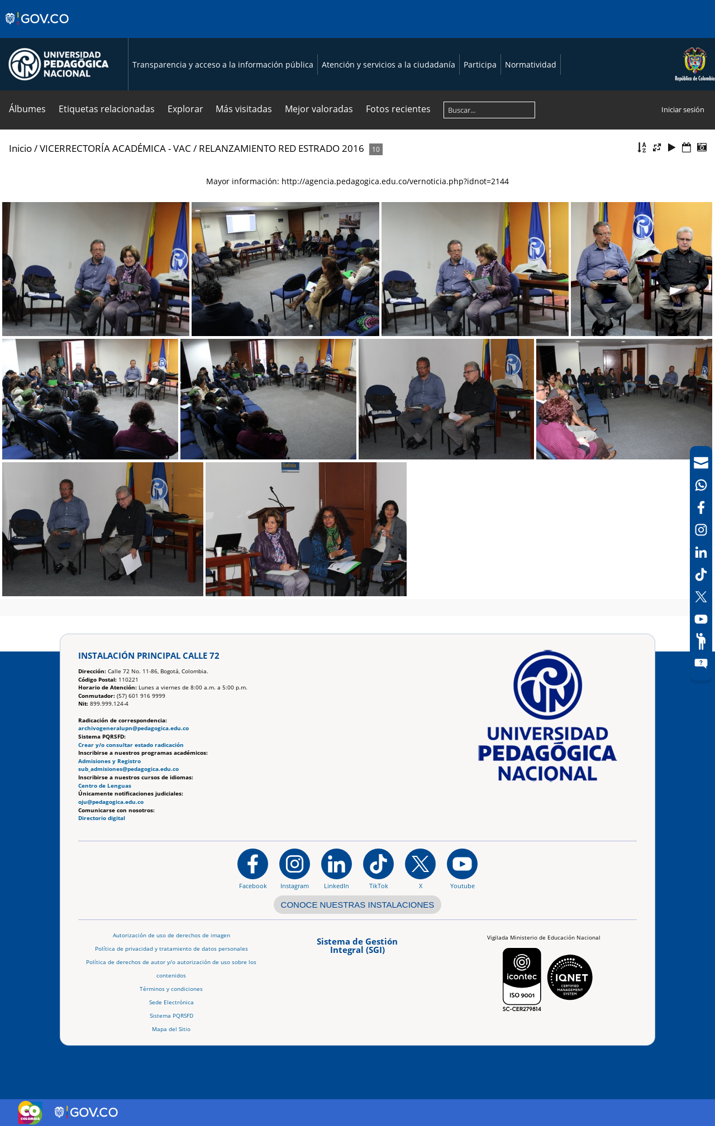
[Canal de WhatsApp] (701, 485)
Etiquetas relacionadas (107, 109)
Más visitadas (244, 109)
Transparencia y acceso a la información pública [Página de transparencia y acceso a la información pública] (222, 64)
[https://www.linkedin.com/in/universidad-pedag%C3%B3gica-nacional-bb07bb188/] (337, 868)
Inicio (20, 148)
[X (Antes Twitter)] (701, 597)
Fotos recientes (398, 109)
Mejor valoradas (319, 109)
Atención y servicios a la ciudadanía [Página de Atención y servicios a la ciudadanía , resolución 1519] (388, 64)
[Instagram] (295, 868)
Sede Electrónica (171, 1002)
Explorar (185, 109)
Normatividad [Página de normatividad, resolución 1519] (530, 64)
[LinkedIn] (701, 552)
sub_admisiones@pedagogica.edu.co (128, 769)
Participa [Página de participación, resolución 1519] (480, 64)
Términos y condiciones (171, 989)
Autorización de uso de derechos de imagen (171, 935)
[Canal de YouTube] (701, 619)
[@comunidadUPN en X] (420, 868)
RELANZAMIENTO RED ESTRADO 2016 (281, 148)
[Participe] (701, 641)
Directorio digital (101, 818)
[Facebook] (701, 507)
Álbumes (27, 109)
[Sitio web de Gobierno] (37, 30)
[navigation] (701, 563)
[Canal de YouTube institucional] (462, 868)
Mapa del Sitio (171, 1029)
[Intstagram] (701, 530)
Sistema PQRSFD (171, 1015)
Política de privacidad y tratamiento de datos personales (171, 948)
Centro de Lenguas (104, 785)
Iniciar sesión (682, 109)
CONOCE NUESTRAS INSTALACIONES (358, 904)
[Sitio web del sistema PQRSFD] (701, 664)
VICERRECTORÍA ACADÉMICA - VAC (115, 148)
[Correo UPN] (701, 463)
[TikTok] (701, 574)
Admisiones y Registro (109, 761)
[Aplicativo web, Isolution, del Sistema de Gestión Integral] (357, 949)
